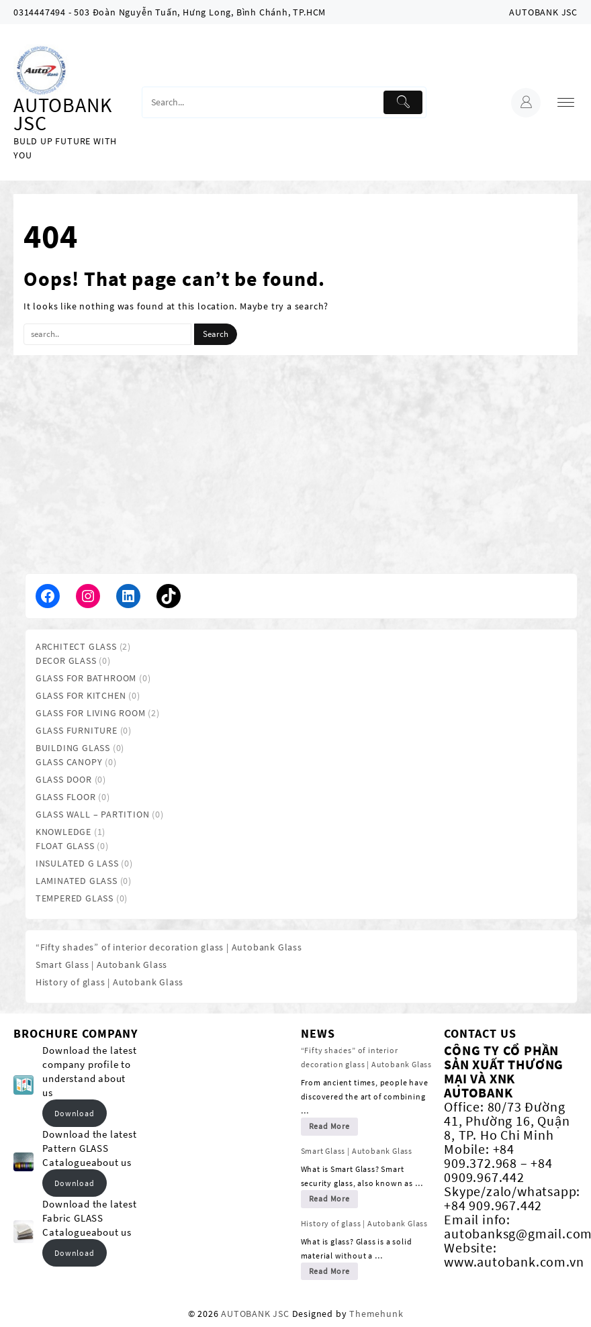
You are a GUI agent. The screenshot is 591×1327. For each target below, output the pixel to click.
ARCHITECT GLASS (76, 646)
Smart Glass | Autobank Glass (101, 965)
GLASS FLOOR (66, 797)
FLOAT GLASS (65, 846)
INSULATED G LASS (77, 863)
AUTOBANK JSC (62, 114)
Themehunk (376, 1314)
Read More (329, 1126)
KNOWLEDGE (63, 832)
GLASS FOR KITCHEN (81, 695)
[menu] (566, 102)
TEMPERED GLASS (74, 898)
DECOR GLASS (66, 660)
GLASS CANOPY (69, 762)
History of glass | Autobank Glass (109, 982)
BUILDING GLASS (73, 748)
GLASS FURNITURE (77, 730)
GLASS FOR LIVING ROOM (91, 713)
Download (74, 1113)
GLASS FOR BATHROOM (86, 678)
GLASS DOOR (64, 779)
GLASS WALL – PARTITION (93, 814)
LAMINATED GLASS (77, 881)
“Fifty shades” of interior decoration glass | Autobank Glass (169, 947)
